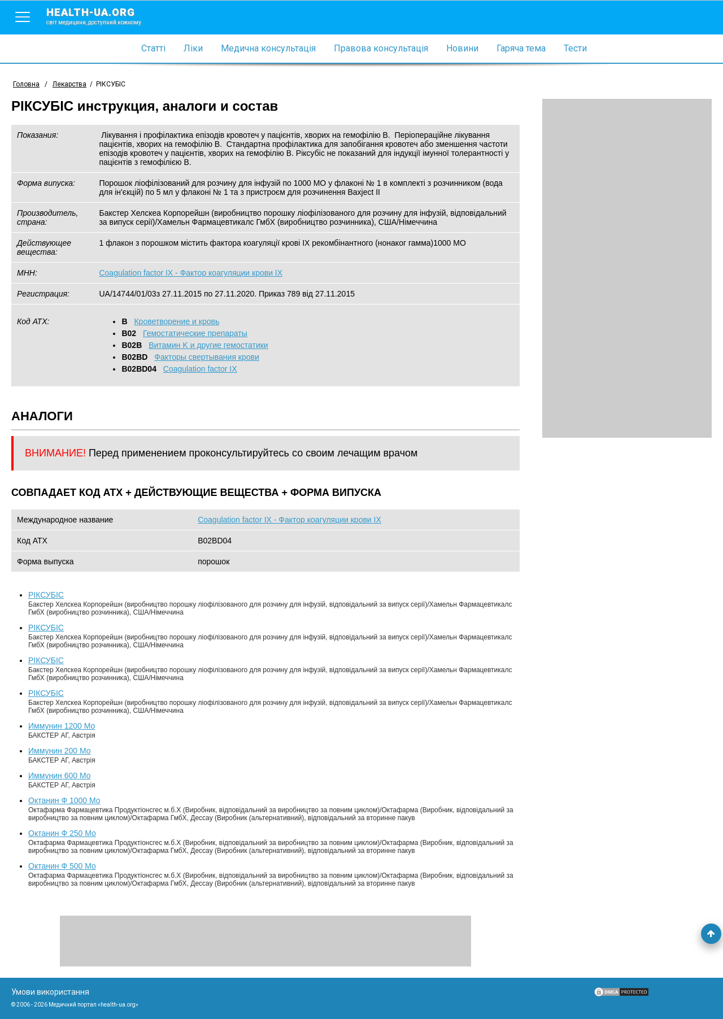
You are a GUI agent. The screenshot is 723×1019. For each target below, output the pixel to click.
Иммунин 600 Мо (59, 775)
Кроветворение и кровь (176, 321)
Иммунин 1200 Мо (61, 725)
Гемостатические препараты (195, 333)
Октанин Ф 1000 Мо (64, 800)
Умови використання (50, 991)
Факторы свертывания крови (206, 357)
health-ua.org (102, 15)
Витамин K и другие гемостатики (208, 345)
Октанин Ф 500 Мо (62, 865)
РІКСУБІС (46, 594)
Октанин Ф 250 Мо (62, 833)
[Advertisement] (627, 268)
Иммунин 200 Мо (59, 750)
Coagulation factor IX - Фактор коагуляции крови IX (190, 272)
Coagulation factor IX (200, 368)
